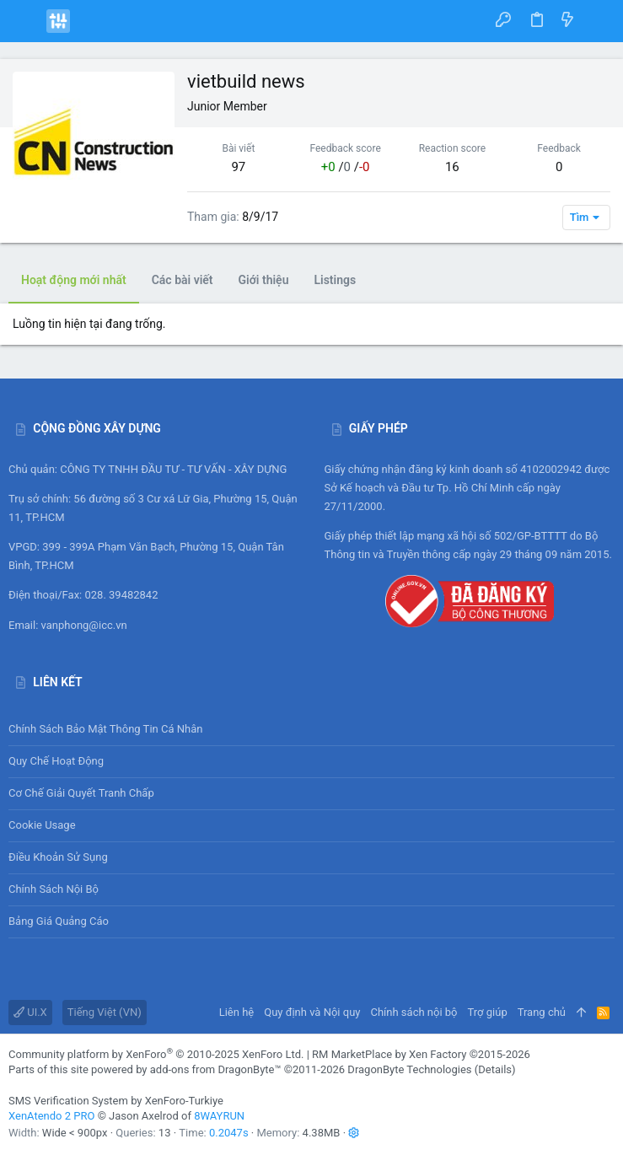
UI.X (30, 1012)
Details (495, 1069)
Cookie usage (42, 825)
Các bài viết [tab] (182, 280)
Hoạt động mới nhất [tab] (73, 280)
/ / (345, 167)
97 (238, 167)
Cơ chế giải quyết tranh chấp (81, 793)
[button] (25, 21)
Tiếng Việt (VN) (104, 1012)
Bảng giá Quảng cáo (58, 921)
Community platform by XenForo (155, 1054)
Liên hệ (237, 1012)
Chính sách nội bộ (53, 889)
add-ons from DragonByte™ (216, 1069)
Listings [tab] (335, 280)
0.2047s (229, 1132)
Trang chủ (542, 1012)
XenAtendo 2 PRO (51, 1115)
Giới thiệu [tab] (264, 280)
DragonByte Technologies (409, 1069)
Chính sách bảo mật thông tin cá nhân (311, 728)
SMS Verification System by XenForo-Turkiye (115, 1100)
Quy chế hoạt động (311, 761)
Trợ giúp (488, 1012)
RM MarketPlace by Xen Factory (421, 1054)
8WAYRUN (219, 1115)
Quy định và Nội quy (312, 1012)
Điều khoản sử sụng (58, 857)
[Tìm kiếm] (598, 21)
